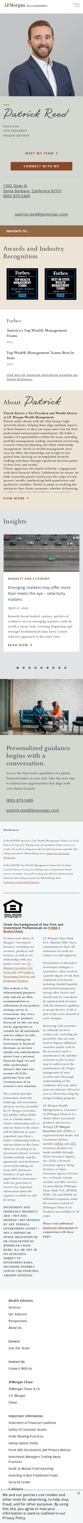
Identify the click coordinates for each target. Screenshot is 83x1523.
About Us (15, 1328)
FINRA (58, 1144)
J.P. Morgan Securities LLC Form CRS (18, 968)
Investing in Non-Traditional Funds (33, 1475)
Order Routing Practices (26, 1436)
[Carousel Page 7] (53, 668)
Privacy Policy (14, 1518)
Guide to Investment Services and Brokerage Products (19, 976)
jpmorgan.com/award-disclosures (21, 882)
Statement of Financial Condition (32, 1423)
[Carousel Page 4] (35, 668)
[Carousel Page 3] (30, 668)
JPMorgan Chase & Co (24, 1389)
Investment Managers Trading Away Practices (34, 1459)
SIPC (73, 1144)
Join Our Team (19, 1348)
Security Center (20, 1482)
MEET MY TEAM (39, 153)
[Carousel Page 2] (24, 668)
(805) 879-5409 (19, 800)
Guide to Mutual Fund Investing (31, 1468)
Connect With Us (20, 1368)
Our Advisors (18, 1314)
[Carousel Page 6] (47, 668)
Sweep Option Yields (23, 1443)
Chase (13, 1402)
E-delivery (16, 1489)
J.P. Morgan (17, 1395)
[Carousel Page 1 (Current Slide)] (18, 668)
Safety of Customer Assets (28, 1429)
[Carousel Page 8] (59, 668)
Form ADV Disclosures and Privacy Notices (40, 1450)
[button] (78, 1493)
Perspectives (18, 1321)
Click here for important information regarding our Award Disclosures (42, 377)
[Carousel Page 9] (65, 668)
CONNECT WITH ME (41, 166)
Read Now (18, 645)
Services (15, 1307)
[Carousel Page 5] (41, 668)
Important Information (58, 1228)
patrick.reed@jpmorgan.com (41, 214)
